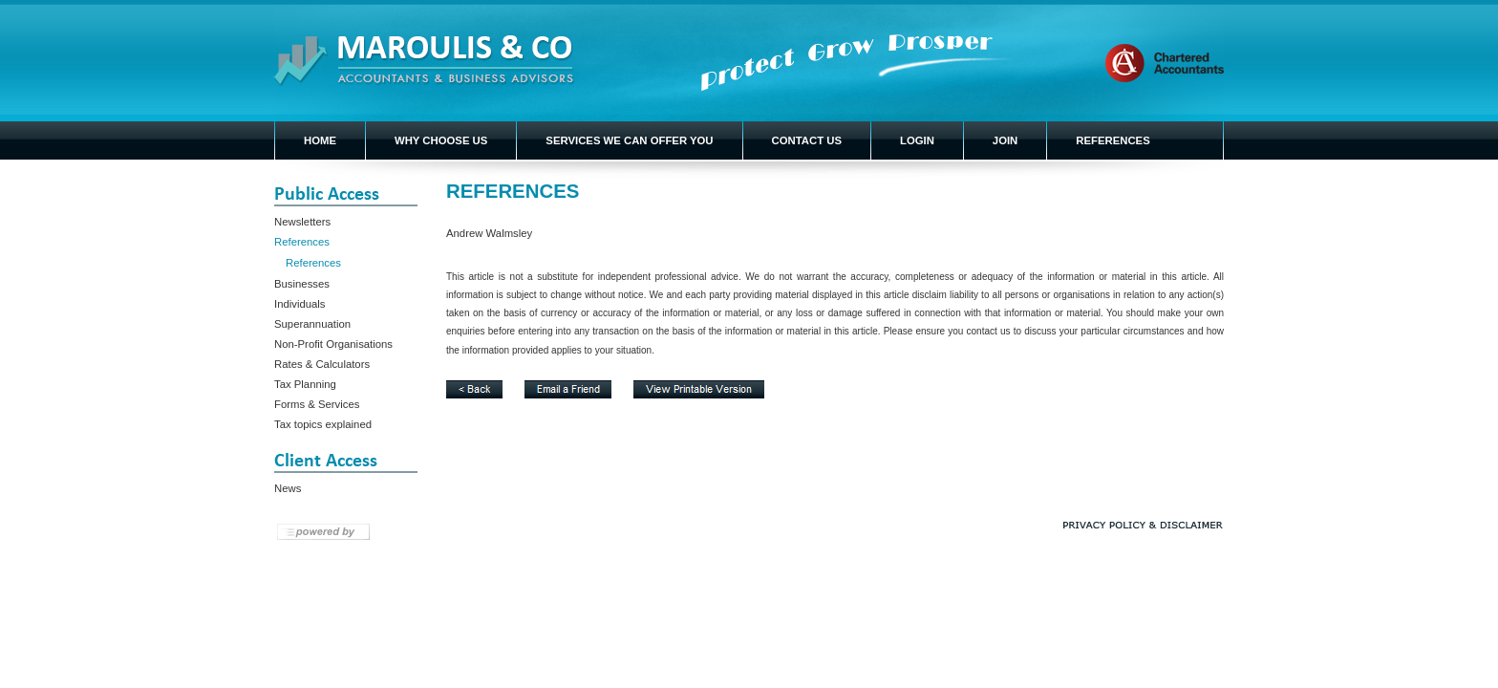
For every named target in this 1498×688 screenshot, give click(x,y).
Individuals (300, 304)
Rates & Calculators (322, 364)
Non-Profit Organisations (333, 344)
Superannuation (312, 324)
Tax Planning (305, 384)
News (287, 488)
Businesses (302, 284)
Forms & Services (316, 404)
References (302, 241)
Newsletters (302, 221)
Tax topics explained (323, 424)
